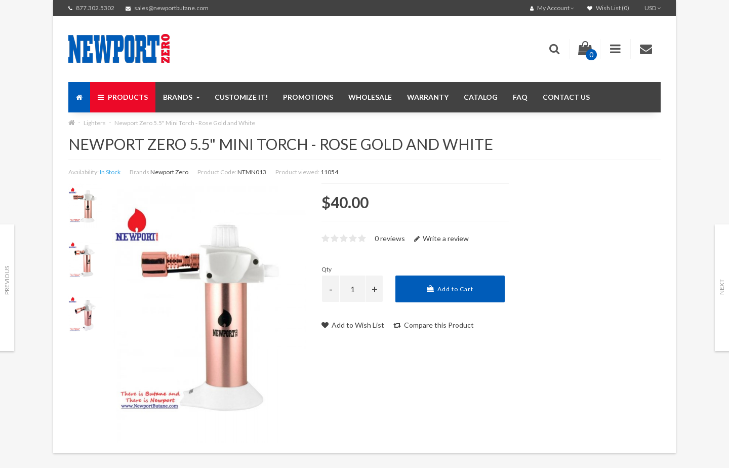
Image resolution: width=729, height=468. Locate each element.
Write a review (441, 238)
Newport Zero (169, 172)
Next (721, 287)
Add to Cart (450, 289)
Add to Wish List (352, 325)
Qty (326, 269)
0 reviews (390, 238)
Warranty (428, 97)
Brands (181, 97)
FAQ (520, 97)
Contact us (566, 97)
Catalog (481, 97)
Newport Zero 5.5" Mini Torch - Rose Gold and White (184, 123)
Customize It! (241, 97)
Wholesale (370, 97)
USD (652, 8)
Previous (7, 280)
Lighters (95, 123)
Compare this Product (433, 325)
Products (123, 97)
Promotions (308, 97)
